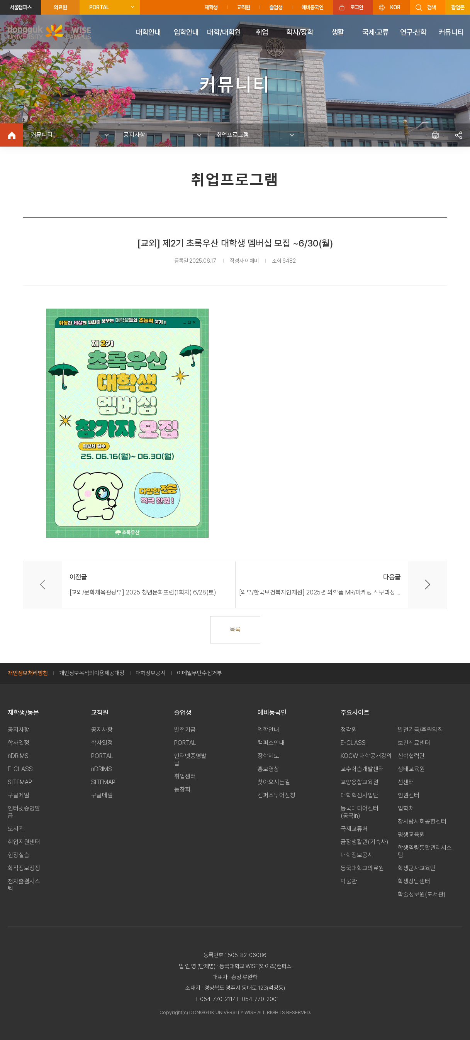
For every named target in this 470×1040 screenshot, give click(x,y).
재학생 (211, 7)
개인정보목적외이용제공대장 (91, 673)
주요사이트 (355, 712)
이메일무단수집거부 (199, 673)
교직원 (243, 7)
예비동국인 (312, 7)
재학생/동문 (23, 712)
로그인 (356, 7)
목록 (235, 629)
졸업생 (275, 7)
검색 (431, 7)
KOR (395, 7)
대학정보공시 (151, 673)
